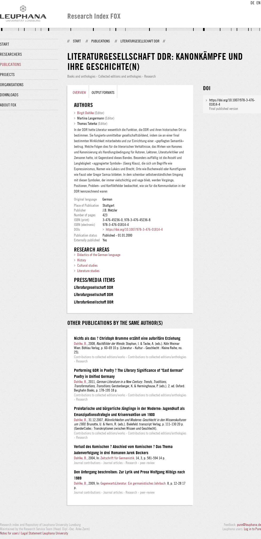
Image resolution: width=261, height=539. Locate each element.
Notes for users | (10, 533)
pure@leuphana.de (249, 524)
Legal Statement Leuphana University (44, 533)
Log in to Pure (252, 529)
